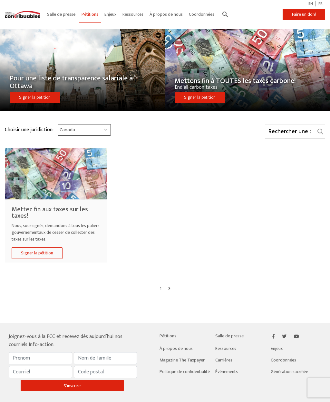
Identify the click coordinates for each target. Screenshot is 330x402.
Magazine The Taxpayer (182, 360)
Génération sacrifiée (289, 371)
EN (310, 3)
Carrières (223, 360)
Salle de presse (61, 14)
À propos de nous (166, 14)
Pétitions (90, 14)
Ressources (132, 14)
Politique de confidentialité (185, 371)
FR (320, 3)
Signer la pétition (35, 97)
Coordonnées (201, 14)
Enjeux (110, 14)
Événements (226, 371)
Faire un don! (304, 14)
